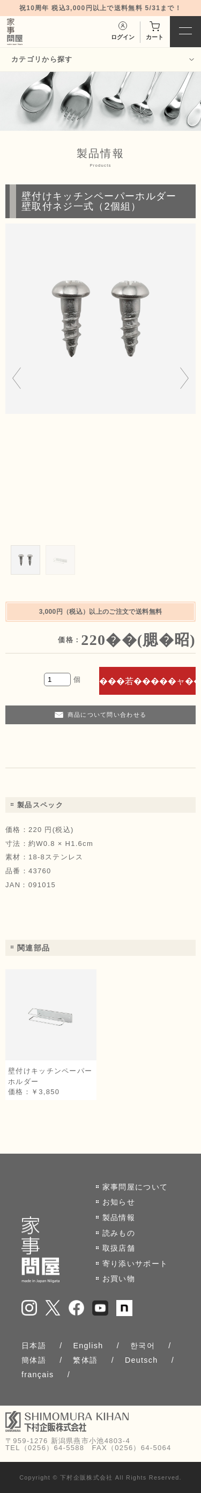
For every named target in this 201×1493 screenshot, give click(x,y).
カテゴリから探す (41, 59)
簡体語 (33, 1360)
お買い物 (118, 1278)
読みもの (118, 1233)
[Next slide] (184, 379)
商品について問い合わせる (107, 714)
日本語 (33, 1345)
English (88, 1345)
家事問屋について (135, 1187)
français (37, 1374)
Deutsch (141, 1360)
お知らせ (118, 1202)
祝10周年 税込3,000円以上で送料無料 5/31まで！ (100, 8)
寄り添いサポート (135, 1263)
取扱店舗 (118, 1248)
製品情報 (118, 1217)
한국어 (142, 1345)
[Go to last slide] (16, 379)
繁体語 (85, 1360)
